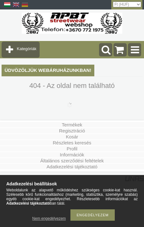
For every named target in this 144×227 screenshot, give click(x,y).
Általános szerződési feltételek (72, 160)
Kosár (72, 136)
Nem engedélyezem (49, 218)
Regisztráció (72, 130)
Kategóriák (26, 48)
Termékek (72, 124)
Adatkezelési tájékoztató (72, 166)
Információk (72, 154)
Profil (72, 148)
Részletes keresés (72, 142)
